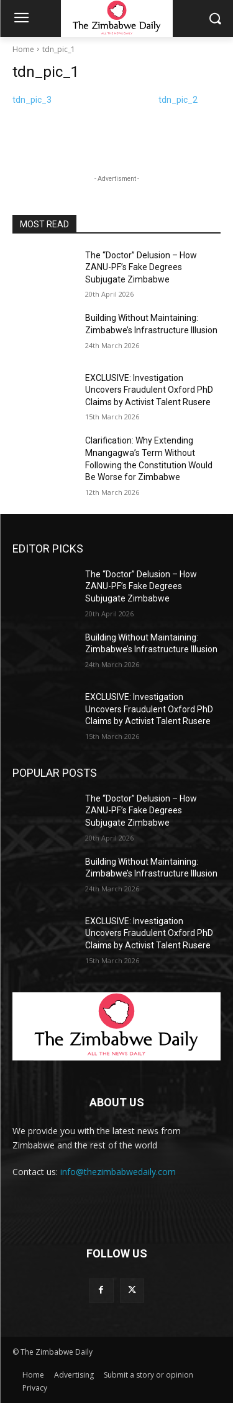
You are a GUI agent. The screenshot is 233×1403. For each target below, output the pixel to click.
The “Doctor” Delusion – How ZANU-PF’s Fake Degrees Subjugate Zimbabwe (141, 267)
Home (23, 49)
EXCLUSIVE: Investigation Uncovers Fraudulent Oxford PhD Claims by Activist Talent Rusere (149, 390)
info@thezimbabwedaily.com (118, 1172)
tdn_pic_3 (32, 100)
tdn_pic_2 (178, 100)
